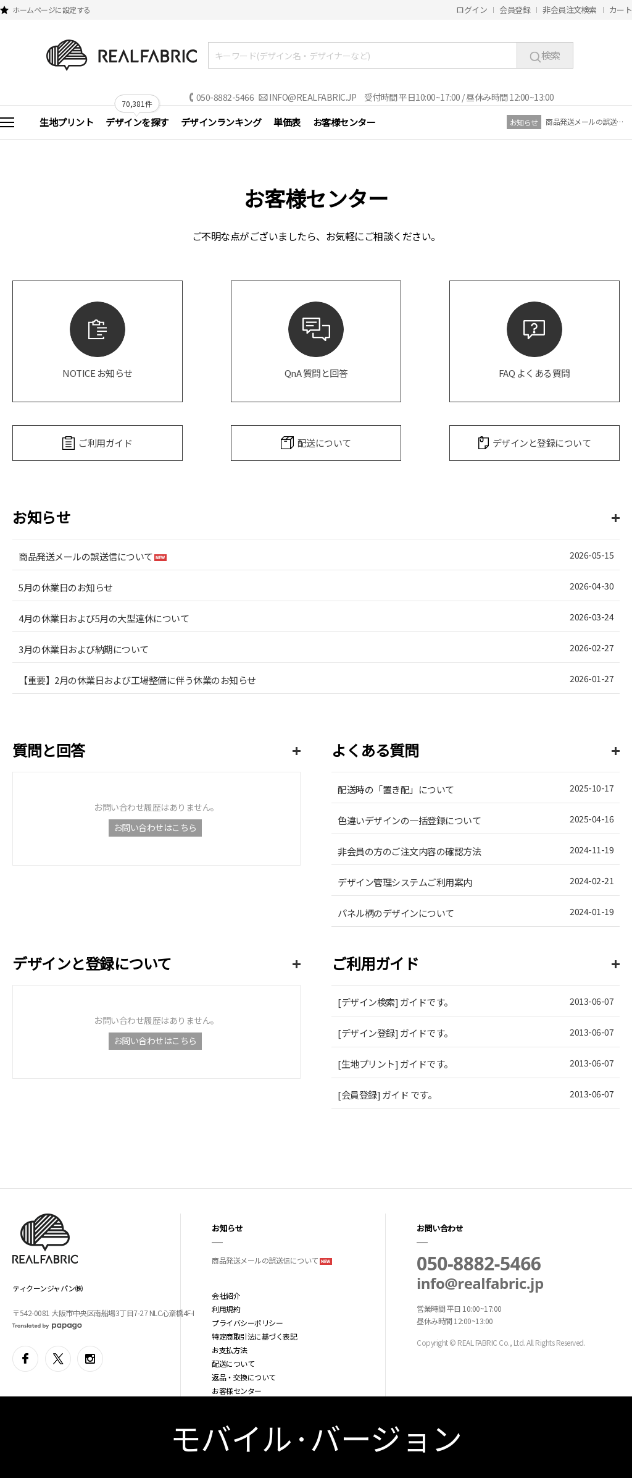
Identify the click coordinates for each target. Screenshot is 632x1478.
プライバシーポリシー (247, 1322)
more (616, 518)
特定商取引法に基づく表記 (254, 1336)
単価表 (287, 122)
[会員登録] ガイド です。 (387, 1094)
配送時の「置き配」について (396, 789)
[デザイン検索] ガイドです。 (395, 1001)
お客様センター (344, 122)
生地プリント (66, 122)
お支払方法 (229, 1350)
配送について (233, 1363)
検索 (545, 55)
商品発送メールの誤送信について (586, 121)
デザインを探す (137, 122)
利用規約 (226, 1309)
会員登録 (514, 9)
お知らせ (524, 122)
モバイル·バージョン (316, 1437)
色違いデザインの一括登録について (409, 820)
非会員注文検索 (570, 9)
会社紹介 (226, 1295)
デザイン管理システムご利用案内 (405, 882)
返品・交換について (244, 1377)
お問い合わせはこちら (155, 827)
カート (621, 9)
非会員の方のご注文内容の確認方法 (409, 851)
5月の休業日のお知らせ (66, 587)
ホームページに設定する (51, 9)
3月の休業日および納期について (84, 649)
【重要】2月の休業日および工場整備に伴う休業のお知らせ (137, 680)
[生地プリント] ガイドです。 (395, 1063)
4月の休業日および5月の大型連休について (104, 618)
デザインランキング (221, 122)
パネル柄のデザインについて (396, 912)
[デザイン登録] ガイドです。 (395, 1032)
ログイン (471, 9)
